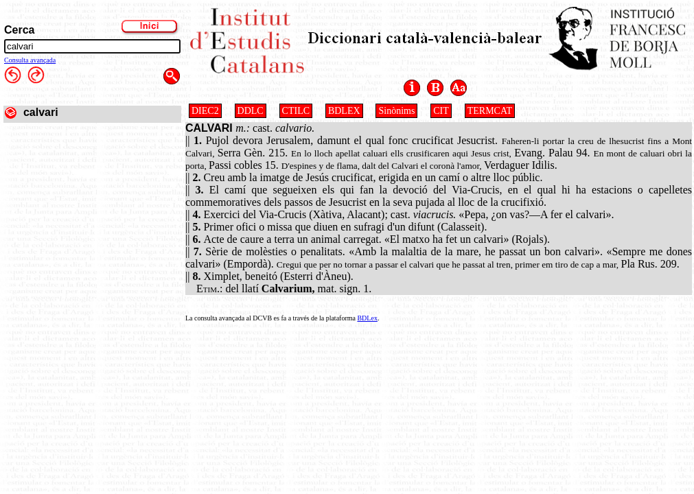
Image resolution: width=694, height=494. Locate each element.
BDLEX (344, 111)
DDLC (251, 111)
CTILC (296, 111)
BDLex (367, 318)
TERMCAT (489, 111)
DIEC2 (205, 111)
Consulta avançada (30, 60)
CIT (441, 111)
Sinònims (396, 111)
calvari (40, 112)
